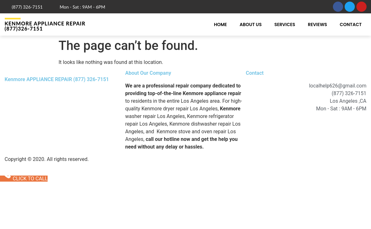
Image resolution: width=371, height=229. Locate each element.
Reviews (317, 24)
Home (220, 24)
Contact (351, 24)
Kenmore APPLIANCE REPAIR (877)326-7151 (45, 25)
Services (284, 24)
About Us (251, 24)
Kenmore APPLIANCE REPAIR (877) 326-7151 (57, 79)
